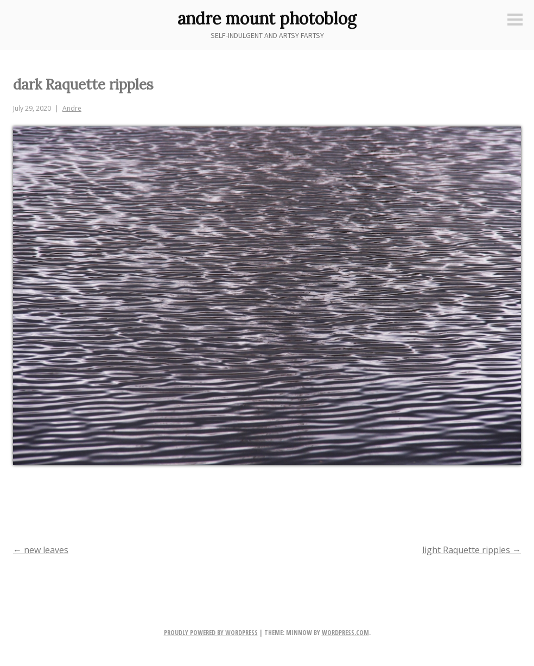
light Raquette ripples (471, 550)
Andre (71, 108)
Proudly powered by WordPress (211, 632)
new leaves (40, 550)
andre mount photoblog (267, 18)
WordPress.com (345, 632)
